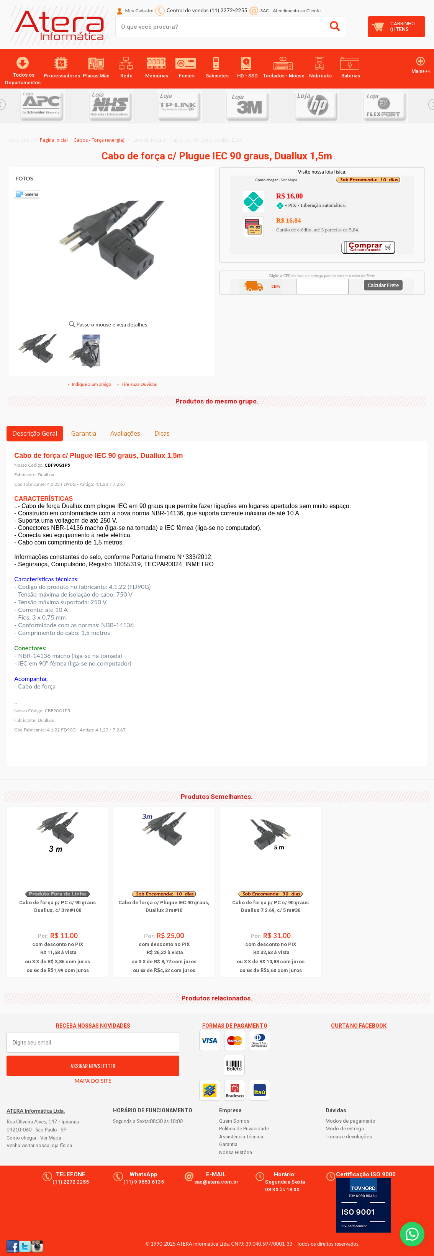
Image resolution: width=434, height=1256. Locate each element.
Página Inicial (54, 140)
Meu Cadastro (139, 10)
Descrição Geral (34, 433)
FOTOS (24, 178)
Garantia (83, 433)
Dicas (162, 433)
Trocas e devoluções (349, 1137)
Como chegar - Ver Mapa (34, 1138)
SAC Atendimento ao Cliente (290, 10)
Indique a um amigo (89, 384)
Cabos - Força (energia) (99, 140)
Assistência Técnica (241, 1137)
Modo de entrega (345, 1128)
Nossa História (235, 1152)
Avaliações (125, 433)
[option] (54, 106)
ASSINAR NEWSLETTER (92, 1066)
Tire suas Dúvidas (136, 384)
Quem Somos (234, 1121)
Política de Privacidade (244, 1128)
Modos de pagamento (350, 1121)
